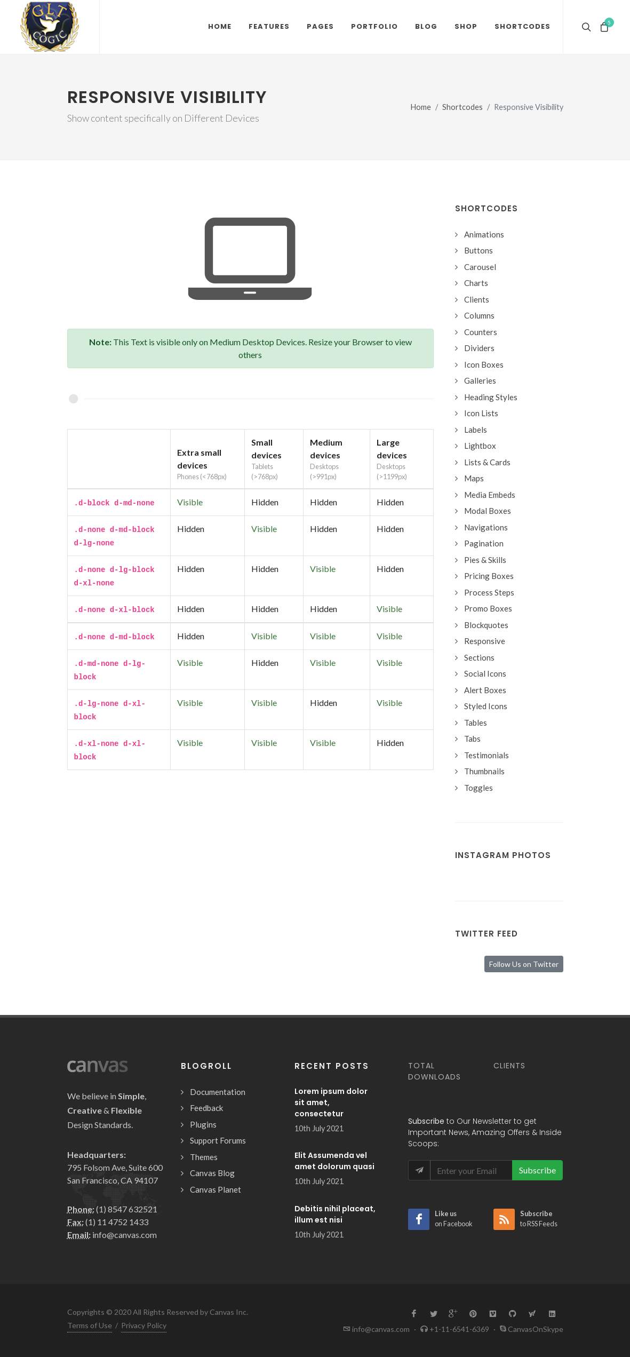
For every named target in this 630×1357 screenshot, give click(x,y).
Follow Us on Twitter (524, 964)
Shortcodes (462, 107)
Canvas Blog (212, 1173)
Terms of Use (89, 1325)
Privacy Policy (143, 1325)
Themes (204, 1157)
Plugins (203, 1124)
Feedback (206, 1108)
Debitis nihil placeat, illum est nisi (335, 1214)
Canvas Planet (215, 1189)
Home (421, 107)
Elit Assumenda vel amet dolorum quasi (334, 1161)
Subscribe (537, 1170)
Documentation (217, 1092)
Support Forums (218, 1140)
